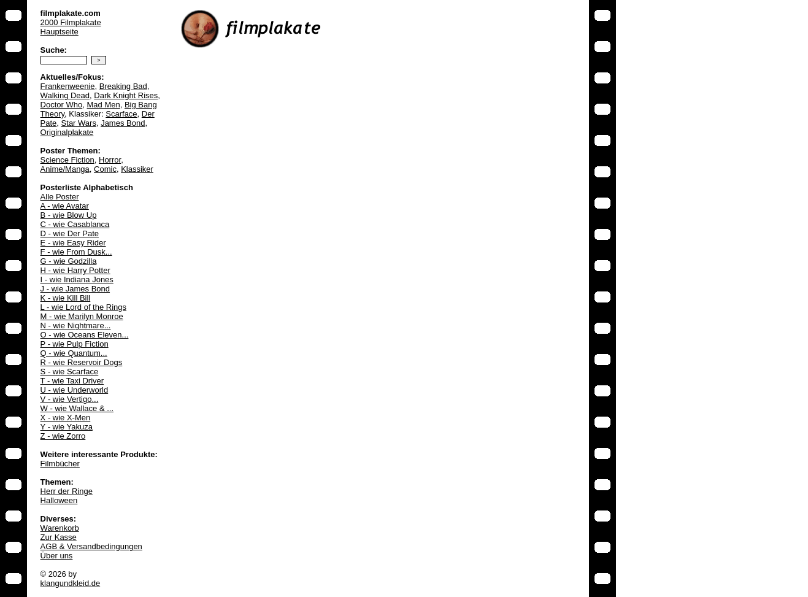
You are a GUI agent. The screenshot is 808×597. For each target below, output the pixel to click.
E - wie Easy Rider (73, 242)
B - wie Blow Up (68, 215)
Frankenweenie (67, 86)
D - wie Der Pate (69, 233)
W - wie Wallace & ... (77, 408)
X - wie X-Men (65, 417)
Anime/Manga (65, 169)
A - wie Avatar (64, 205)
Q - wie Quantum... (73, 353)
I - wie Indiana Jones (77, 279)
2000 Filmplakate (70, 22)
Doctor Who (61, 104)
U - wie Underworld (74, 390)
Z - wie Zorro (63, 436)
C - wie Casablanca (75, 224)
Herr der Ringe (66, 491)
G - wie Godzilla (68, 261)
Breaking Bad (123, 86)
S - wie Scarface (69, 371)
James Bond (123, 123)
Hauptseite (59, 31)
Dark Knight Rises (126, 95)
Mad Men (103, 104)
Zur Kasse (58, 537)
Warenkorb (59, 528)
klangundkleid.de (70, 583)
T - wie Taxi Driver (72, 380)
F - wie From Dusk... (76, 251)
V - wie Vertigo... (69, 399)
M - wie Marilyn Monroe (81, 316)
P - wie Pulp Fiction (74, 344)
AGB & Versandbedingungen (91, 546)
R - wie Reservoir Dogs (81, 362)
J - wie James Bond (75, 288)
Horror (110, 159)
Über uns (56, 555)
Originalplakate (67, 132)
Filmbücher (60, 463)
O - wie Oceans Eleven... (84, 334)
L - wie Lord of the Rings (83, 307)
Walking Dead (65, 95)
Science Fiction (67, 159)
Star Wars (78, 123)
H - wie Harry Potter (75, 270)
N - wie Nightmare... (75, 325)
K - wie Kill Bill (65, 297)
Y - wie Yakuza (66, 426)
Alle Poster (59, 196)
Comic (105, 169)
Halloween (59, 500)
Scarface (121, 113)
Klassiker (137, 169)
